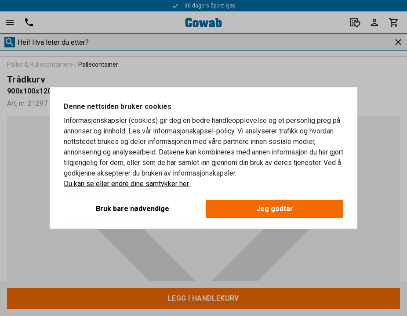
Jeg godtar (274, 209)
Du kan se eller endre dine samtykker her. (127, 184)
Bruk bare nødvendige (132, 209)
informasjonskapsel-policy (193, 131)
